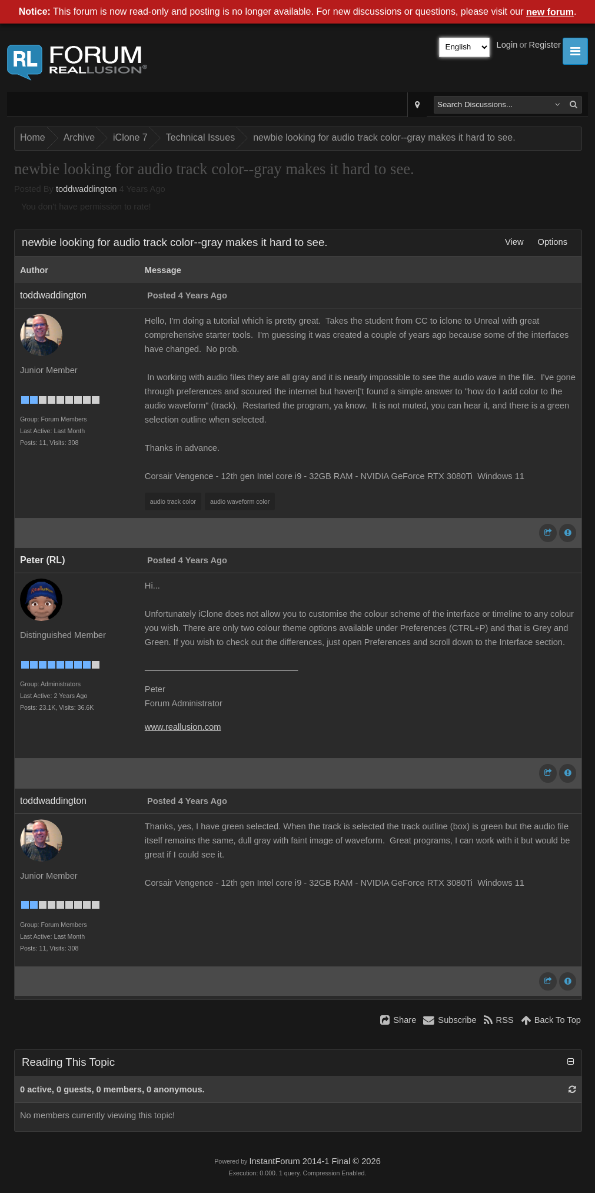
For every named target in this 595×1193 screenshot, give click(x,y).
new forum (550, 12)
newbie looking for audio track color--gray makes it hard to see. (384, 137)
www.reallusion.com (183, 727)
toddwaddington (86, 189)
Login (507, 44)
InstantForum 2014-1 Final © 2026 (314, 1161)
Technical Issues (200, 137)
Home (32, 137)
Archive (79, 137)
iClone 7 (130, 137)
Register (544, 44)
